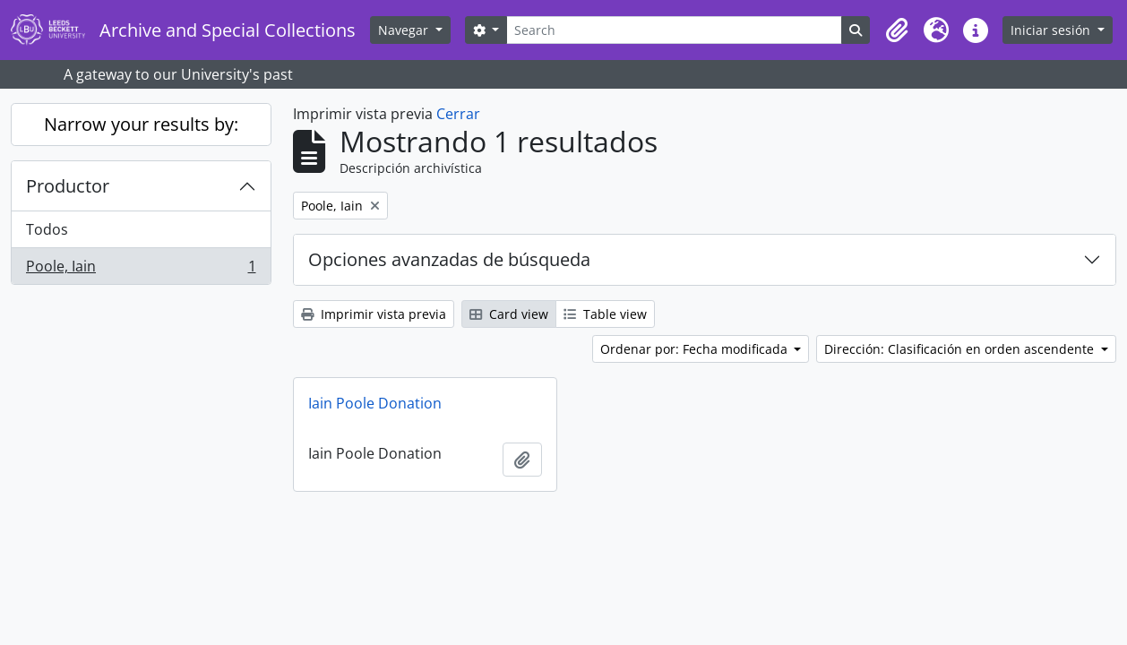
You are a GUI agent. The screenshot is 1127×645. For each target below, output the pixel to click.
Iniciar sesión (1052, 30)
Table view (605, 313)
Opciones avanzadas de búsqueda (449, 259)
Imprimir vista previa (373, 313)
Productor (67, 186)
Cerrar (458, 114)
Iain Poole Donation (375, 403)
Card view (508, 313)
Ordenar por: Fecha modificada (695, 348)
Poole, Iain (140, 269)
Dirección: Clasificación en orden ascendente (960, 348)
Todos (47, 229)
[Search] (674, 30)
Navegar (405, 30)
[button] (896, 30)
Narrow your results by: (141, 124)
